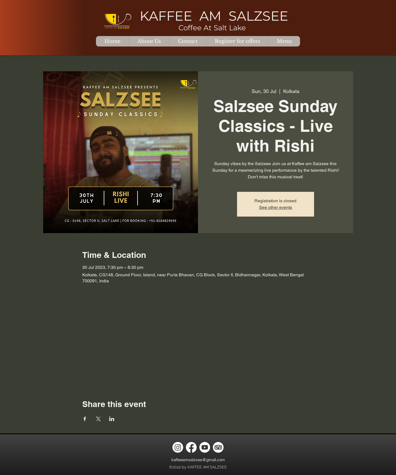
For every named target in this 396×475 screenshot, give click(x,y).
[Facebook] (191, 447)
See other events (275, 207)
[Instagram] (177, 447)
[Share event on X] (98, 419)
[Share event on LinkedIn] (111, 419)
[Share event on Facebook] (84, 419)
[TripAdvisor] (218, 447)
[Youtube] (204, 447)
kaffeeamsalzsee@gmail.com (198, 459)
